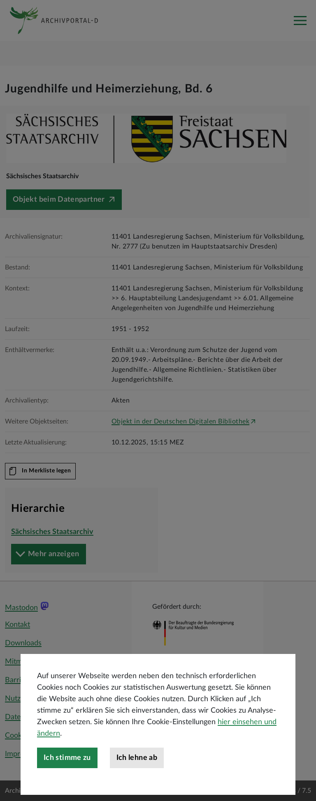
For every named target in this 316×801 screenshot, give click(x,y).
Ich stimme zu (67, 782)
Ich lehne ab (136, 782)
